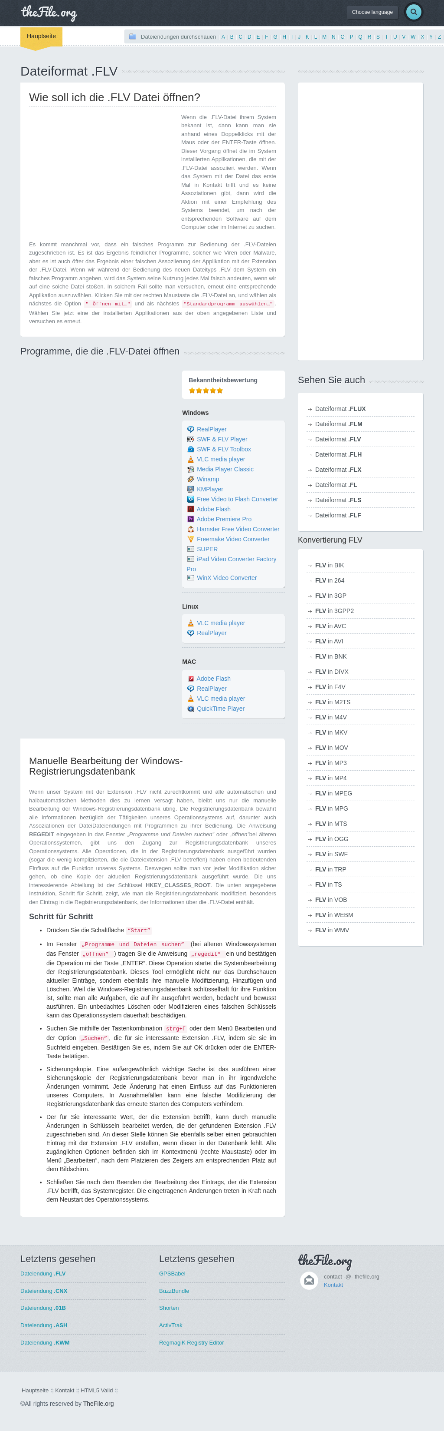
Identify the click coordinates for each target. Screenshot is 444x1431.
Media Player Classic (225, 469)
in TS (328, 884)
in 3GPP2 (334, 610)
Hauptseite (41, 36)
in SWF (331, 854)
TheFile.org (98, 1403)
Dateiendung (43, 1273)
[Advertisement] (102, 174)
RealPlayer (211, 429)
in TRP (330, 869)
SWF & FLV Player (222, 439)
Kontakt (333, 1285)
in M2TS (332, 702)
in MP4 (331, 778)
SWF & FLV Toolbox (224, 449)
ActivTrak (171, 1325)
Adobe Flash (213, 509)
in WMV (332, 930)
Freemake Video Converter (233, 539)
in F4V (330, 686)
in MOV (331, 747)
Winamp (208, 479)
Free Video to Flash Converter (237, 499)
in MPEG (333, 793)
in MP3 (331, 762)
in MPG (331, 808)
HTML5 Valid (97, 1390)
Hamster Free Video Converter (238, 529)
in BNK (331, 656)
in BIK (329, 565)
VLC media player (221, 459)
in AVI (329, 641)
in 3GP (330, 595)
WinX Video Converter (227, 577)
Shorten (169, 1308)
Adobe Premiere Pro (223, 519)
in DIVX (332, 671)
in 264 (329, 580)
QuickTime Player (221, 708)
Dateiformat (340, 408)
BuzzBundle (174, 1291)
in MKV (331, 732)
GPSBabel (172, 1273)
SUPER (207, 549)
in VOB (331, 899)
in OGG (332, 838)
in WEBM (334, 914)
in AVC (330, 626)
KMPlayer (210, 489)
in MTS (331, 823)
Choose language (372, 12)
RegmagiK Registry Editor (191, 1342)
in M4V (331, 717)
